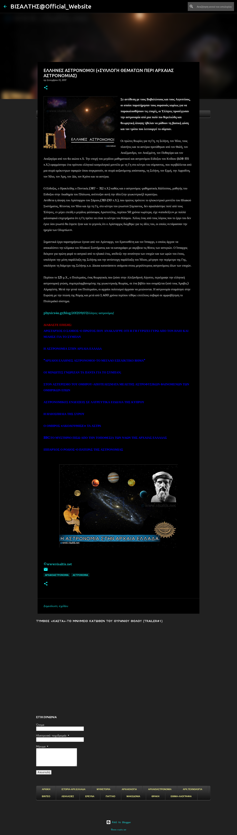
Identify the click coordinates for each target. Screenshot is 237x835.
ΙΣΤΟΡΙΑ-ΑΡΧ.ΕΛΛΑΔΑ (73, 789)
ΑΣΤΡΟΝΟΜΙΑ (80, 575)
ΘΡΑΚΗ (155, 796)
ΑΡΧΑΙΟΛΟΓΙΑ (129, 789)
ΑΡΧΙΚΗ (46, 789)
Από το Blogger (118, 822)
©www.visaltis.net (58, 564)
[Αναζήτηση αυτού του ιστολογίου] (214, 6)
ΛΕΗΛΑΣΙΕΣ (67, 796)
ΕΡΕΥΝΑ (89, 796)
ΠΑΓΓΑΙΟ (110, 796)
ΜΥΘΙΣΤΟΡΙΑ (103, 789)
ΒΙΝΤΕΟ (46, 796)
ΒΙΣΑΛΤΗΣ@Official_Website (50, 6)
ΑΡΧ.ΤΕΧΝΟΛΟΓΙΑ (192, 789)
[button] (46, 87)
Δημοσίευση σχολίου (56, 606)
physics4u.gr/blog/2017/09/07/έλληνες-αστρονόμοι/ (79, 313)
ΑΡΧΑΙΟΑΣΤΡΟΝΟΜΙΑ (57, 575)
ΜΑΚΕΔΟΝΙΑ (133, 796)
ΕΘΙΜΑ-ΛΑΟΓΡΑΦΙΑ (181, 796)
